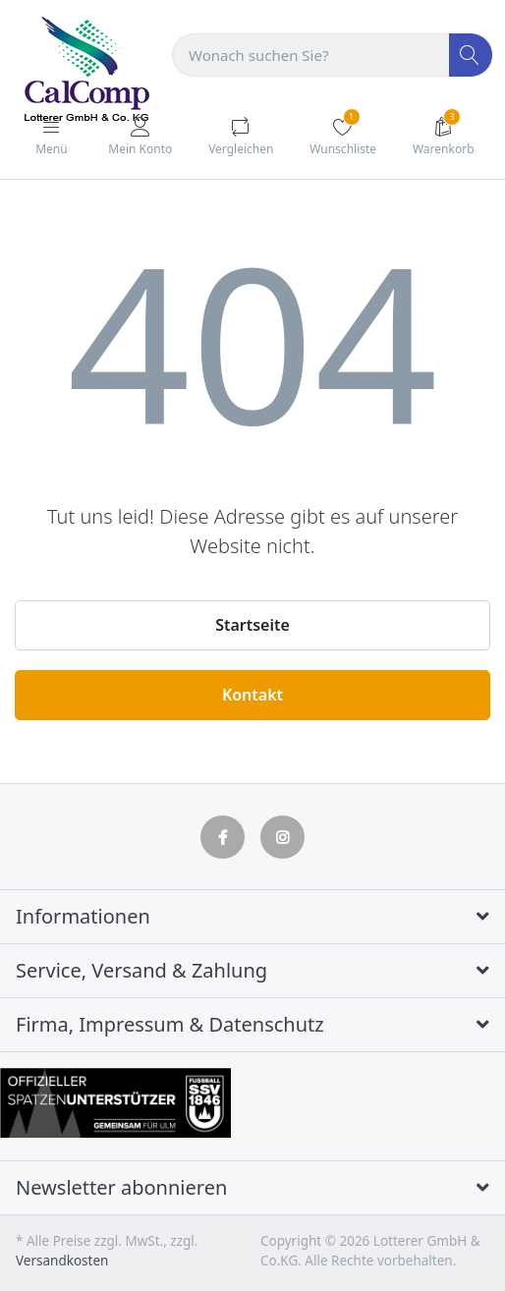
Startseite (252, 625)
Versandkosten (62, 1260)
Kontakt (252, 694)
